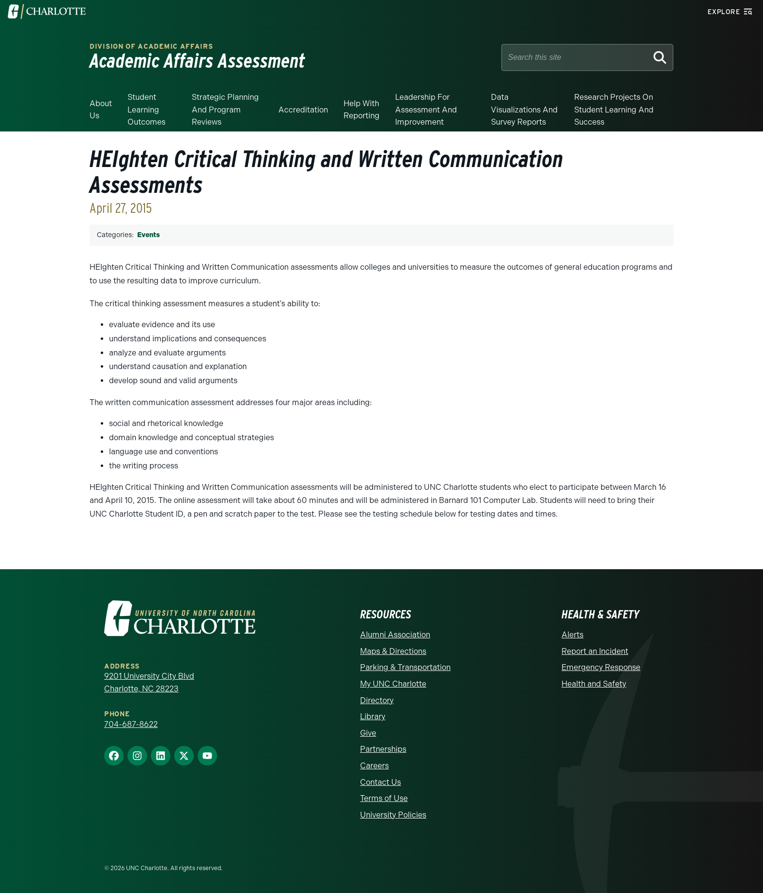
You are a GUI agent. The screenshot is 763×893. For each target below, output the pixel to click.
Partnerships (383, 749)
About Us (101, 110)
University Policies (393, 814)
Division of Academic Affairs (151, 46)
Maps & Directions (393, 651)
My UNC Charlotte (393, 683)
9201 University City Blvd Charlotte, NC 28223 (149, 682)
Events (148, 235)
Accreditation (303, 109)
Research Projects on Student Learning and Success (614, 110)
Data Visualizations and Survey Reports (524, 110)
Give (368, 733)
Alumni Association (395, 634)
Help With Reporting (362, 110)
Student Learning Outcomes (146, 110)
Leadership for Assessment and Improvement (426, 110)
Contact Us (380, 782)
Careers (374, 765)
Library (372, 716)
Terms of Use (384, 798)
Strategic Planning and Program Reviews (225, 110)
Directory (377, 700)
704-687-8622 (131, 724)
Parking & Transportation (405, 667)
